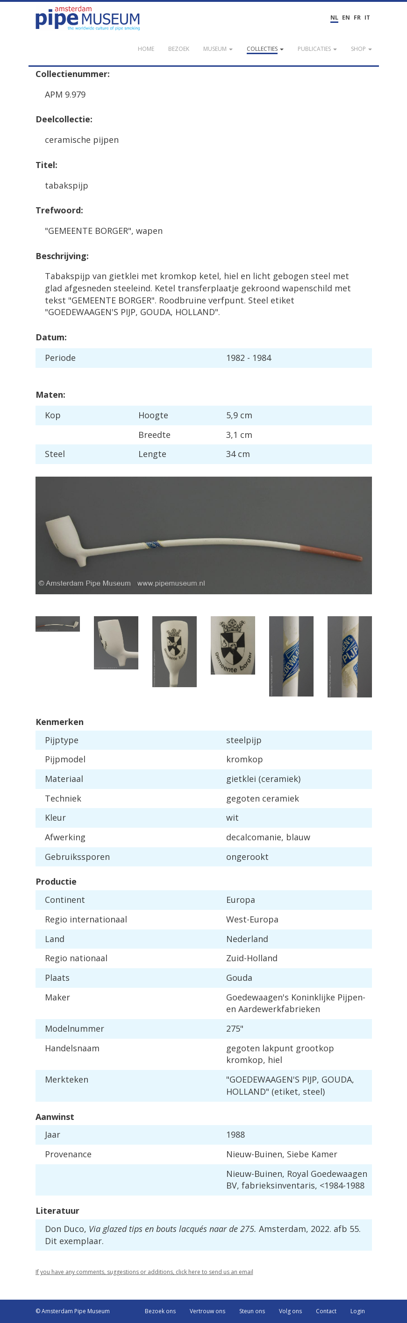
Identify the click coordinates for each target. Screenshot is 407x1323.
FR (357, 17)
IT (367, 17)
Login (357, 1311)
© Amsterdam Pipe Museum (73, 1311)
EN (346, 17)
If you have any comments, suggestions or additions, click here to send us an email (144, 1272)
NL (334, 17)
